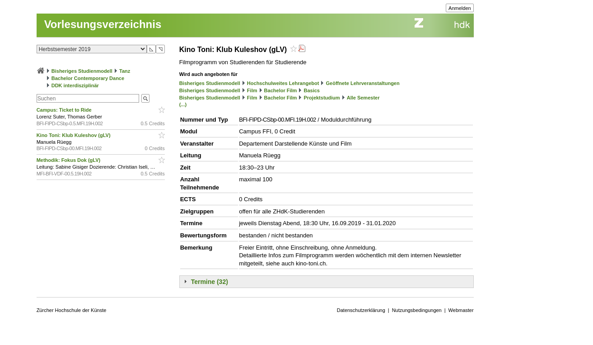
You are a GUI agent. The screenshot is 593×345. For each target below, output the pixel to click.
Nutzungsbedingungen (417, 310)
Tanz (124, 71)
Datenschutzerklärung (361, 310)
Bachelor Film (280, 90)
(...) (183, 104)
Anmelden (459, 8)
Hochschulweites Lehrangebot (283, 83)
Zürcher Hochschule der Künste (72, 310)
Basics (311, 90)
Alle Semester (363, 97)
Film (252, 90)
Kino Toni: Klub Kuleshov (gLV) (74, 135)
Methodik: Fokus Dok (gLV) (69, 160)
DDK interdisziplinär (75, 85)
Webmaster (461, 310)
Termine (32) (209, 281)
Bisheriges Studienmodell (81, 71)
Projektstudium (322, 97)
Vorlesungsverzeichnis (103, 24)
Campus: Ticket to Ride (65, 110)
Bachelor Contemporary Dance (87, 78)
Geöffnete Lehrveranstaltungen (363, 83)
